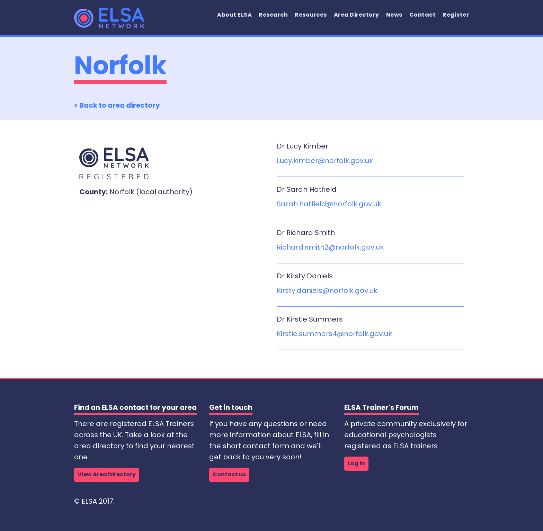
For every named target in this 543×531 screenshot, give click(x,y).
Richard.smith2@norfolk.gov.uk (330, 247)
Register (456, 15)
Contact (422, 15)
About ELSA (234, 15)
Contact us (229, 474)
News (394, 15)
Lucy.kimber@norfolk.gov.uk (325, 160)
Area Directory (356, 15)
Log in (356, 463)
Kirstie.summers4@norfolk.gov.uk (334, 334)
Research (273, 15)
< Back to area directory (117, 105)
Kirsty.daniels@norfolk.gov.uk (327, 290)
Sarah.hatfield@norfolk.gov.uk (329, 204)
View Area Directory (107, 474)
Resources (311, 15)
